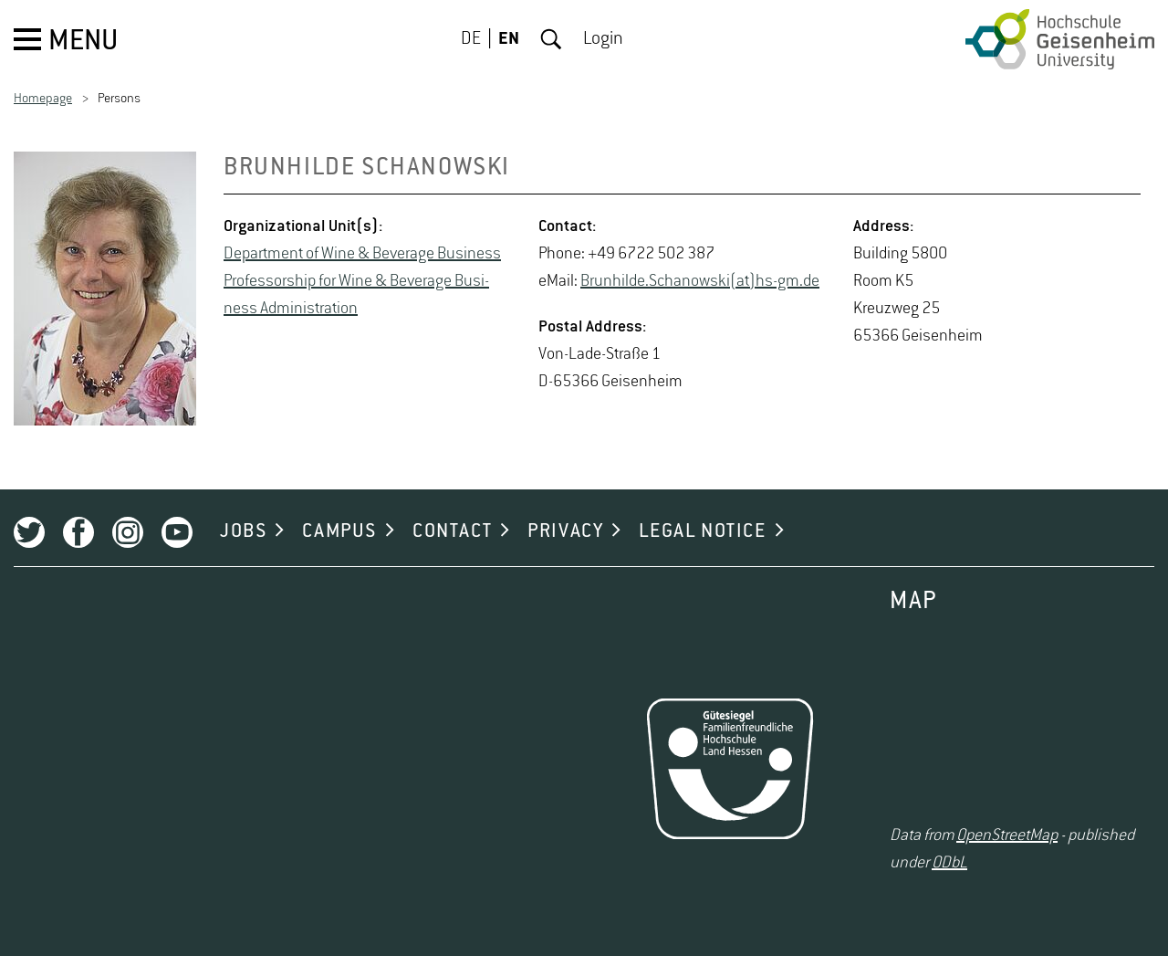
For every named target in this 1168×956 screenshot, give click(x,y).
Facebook (78, 532)
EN (508, 39)
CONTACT (452, 531)
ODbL (949, 863)
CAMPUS (339, 531)
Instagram (127, 532)
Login (603, 39)
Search (551, 39)
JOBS (243, 531)
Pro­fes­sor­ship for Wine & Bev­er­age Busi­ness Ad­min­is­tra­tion (356, 295)
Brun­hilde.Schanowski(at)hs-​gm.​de (699, 281)
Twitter (29, 532)
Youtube (177, 532)
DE (471, 39)
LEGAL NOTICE (702, 531)
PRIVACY (565, 531)
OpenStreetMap (1007, 835)
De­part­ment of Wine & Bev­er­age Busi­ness (362, 254)
